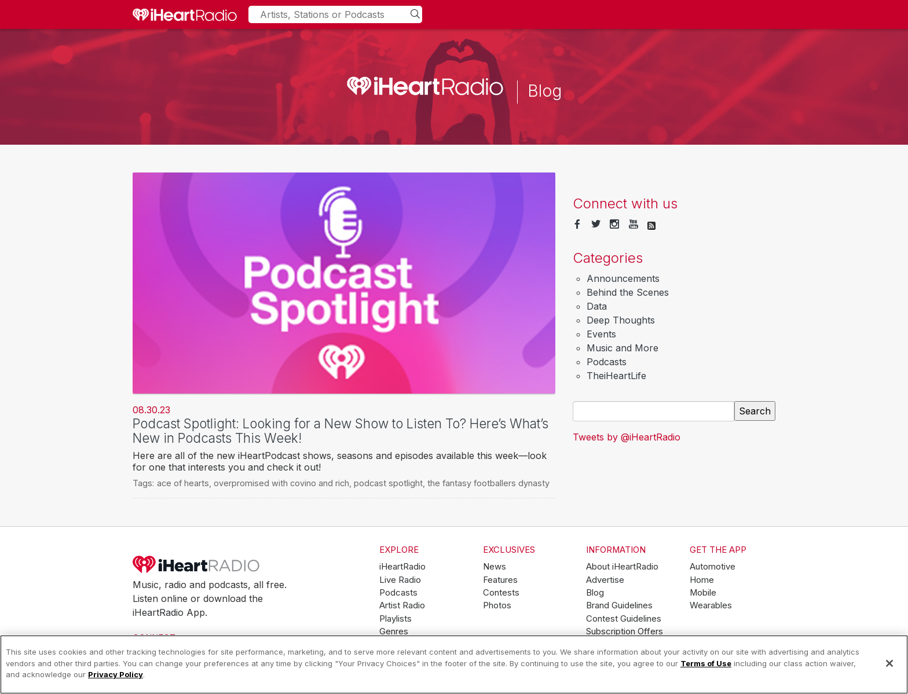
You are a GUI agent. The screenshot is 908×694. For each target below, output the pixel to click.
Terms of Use (705, 663)
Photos (497, 605)
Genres (393, 631)
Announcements (623, 278)
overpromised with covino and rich (281, 483)
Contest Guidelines (623, 619)
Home (702, 580)
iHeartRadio (196, 564)
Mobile (703, 592)
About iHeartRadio (622, 566)
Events (601, 334)
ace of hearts (183, 483)
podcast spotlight (388, 483)
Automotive (712, 566)
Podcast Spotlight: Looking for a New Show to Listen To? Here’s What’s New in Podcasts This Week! (340, 431)
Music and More (622, 348)
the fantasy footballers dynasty (488, 483)
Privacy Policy (115, 674)
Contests (501, 592)
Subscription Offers (624, 631)
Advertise (605, 580)
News (494, 566)
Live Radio (400, 580)
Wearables (711, 605)
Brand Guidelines (619, 605)
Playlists (395, 619)
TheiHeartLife (616, 375)
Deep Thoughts (621, 320)
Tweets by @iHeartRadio (626, 437)
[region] (454, 664)
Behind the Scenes (628, 292)
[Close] (889, 663)
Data (597, 306)
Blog (595, 592)
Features (500, 580)
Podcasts (607, 362)
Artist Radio (402, 605)
